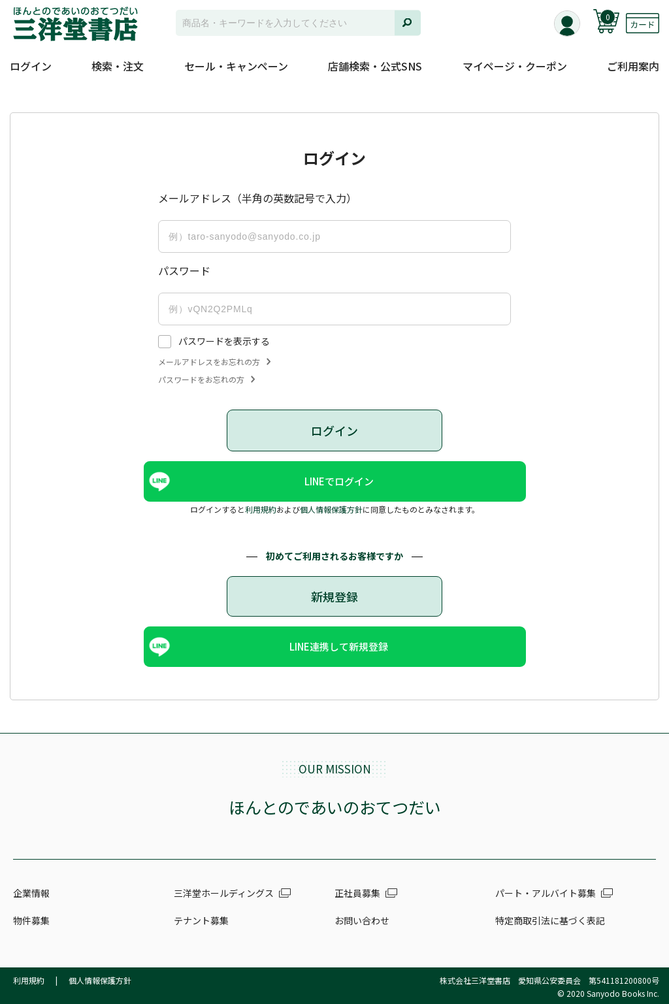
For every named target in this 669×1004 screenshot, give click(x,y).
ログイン (31, 66)
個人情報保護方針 (331, 509)
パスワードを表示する (224, 341)
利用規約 (260, 509)
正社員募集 (357, 892)
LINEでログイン (339, 481)
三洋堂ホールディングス (224, 892)
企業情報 (31, 892)
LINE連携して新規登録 (338, 646)
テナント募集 (201, 920)
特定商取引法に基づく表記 (550, 920)
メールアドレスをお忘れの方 (214, 362)
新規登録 (334, 596)
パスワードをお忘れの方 (206, 379)
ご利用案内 (633, 66)
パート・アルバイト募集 (545, 892)
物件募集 (31, 920)
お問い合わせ (361, 920)
